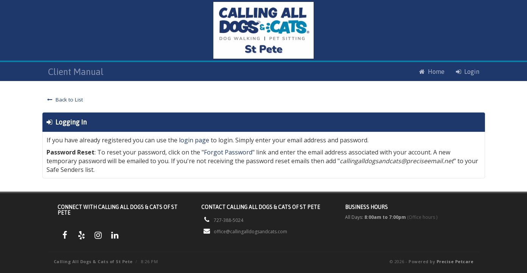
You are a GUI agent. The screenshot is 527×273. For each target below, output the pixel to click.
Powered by (441, 261)
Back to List (65, 99)
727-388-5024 (228, 220)
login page (194, 140)
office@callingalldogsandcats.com (250, 231)
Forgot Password (228, 152)
